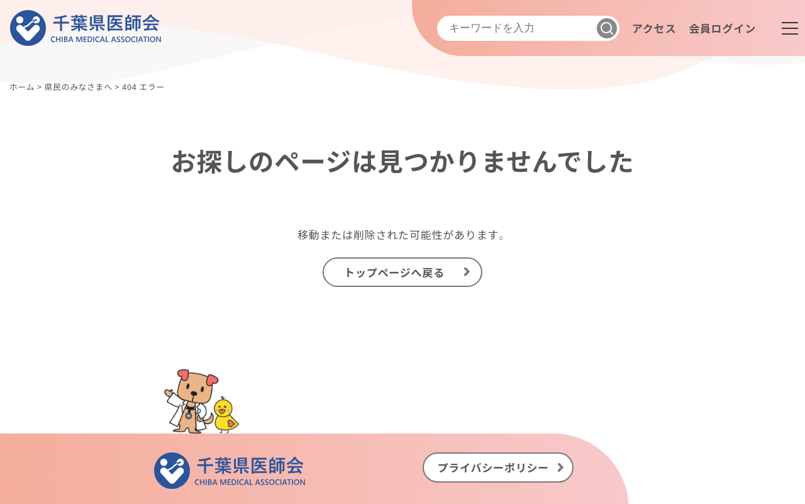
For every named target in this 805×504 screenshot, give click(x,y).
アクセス (654, 28)
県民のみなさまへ (78, 86)
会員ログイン (722, 28)
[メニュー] (790, 28)
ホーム (22, 86)
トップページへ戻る (394, 272)
